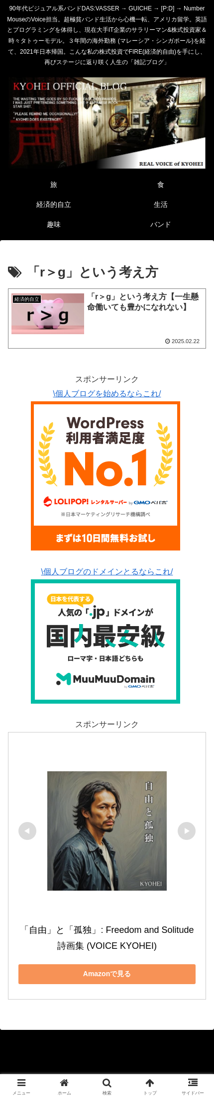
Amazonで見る (107, 974)
